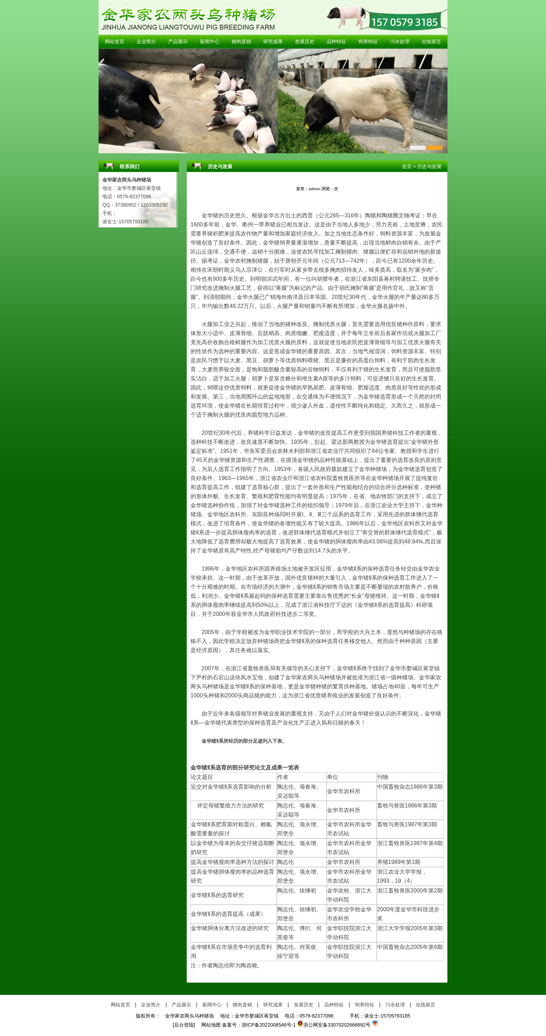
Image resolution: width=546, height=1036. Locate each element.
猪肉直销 (241, 41)
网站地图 (208, 1025)
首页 (407, 166)
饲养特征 (368, 41)
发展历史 (304, 41)
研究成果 (273, 41)
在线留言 (431, 41)
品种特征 (336, 41)
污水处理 (400, 41)
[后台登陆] (184, 1025)
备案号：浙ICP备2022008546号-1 (259, 1025)
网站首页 (114, 41)
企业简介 (146, 41)
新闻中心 (209, 41)
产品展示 (178, 41)
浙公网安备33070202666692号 (333, 1025)
